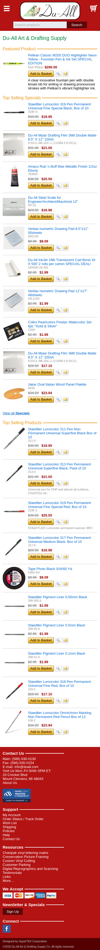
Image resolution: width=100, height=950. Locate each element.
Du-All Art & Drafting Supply (50, 11)
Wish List (10, 823)
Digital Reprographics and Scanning (30, 869)
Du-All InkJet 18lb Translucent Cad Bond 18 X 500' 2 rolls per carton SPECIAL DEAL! (61, 262)
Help (6, 835)
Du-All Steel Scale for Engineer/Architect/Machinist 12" (53, 200)
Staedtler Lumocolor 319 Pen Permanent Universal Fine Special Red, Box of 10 (59, 505)
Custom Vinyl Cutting (19, 861)
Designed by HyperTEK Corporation (25, 941)
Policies (9, 831)
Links (7, 877)
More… (8, 881)
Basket (93, 8)
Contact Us (13, 753)
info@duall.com (26, 767)
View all (16, 413)
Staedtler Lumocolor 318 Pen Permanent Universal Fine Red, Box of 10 (59, 684)
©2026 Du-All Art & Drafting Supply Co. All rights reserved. (38, 946)
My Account (12, 815)
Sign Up (12, 912)
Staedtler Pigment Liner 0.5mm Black (56, 625)
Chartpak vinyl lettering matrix (25, 853)
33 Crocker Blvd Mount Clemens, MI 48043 (23, 777)
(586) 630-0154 (22, 763)
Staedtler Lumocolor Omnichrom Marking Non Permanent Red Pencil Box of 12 (59, 715)
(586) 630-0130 (24, 759)
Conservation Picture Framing (26, 857)
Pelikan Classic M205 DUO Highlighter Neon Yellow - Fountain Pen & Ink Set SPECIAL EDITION (62, 59)
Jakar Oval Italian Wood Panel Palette (57, 384)
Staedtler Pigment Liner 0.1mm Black (56, 653)
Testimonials (12, 873)
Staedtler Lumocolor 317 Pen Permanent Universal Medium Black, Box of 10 (59, 540)
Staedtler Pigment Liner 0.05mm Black (57, 597)
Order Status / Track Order (23, 819)
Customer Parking (16, 865)
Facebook (7, 929)
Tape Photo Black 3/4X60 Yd (50, 569)
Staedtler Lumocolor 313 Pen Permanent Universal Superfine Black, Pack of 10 (59, 466)
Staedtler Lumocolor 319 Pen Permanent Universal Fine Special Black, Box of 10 (59, 106)
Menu (6, 8)
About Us (10, 783)
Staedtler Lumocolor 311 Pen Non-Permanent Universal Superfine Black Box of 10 (62, 433)
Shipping (9, 827)
